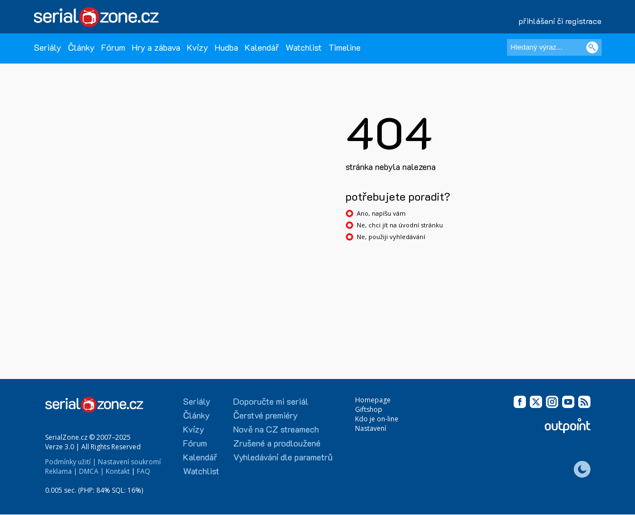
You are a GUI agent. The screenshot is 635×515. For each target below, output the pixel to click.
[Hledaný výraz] (554, 47)
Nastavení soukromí (129, 462)
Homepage (373, 400)
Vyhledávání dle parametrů (283, 457)
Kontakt (118, 471)
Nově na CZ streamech (276, 429)
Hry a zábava (156, 47)
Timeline (344, 47)
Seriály (47, 47)
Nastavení (370, 428)
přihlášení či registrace (560, 21)
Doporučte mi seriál (270, 401)
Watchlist (303, 47)
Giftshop (368, 409)
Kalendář (262, 47)
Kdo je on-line (376, 419)
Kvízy (197, 47)
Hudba (226, 47)
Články (81, 47)
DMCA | (91, 471)
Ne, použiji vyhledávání (391, 236)
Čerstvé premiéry (265, 415)
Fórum (113, 47)
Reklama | (61, 471)
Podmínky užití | (70, 462)
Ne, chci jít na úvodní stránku (400, 225)
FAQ (143, 471)
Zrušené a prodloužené (277, 443)
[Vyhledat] (592, 47)
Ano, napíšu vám (381, 213)
